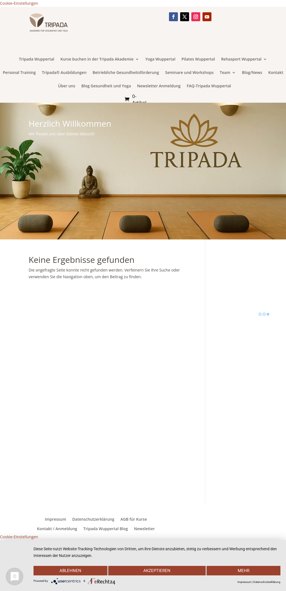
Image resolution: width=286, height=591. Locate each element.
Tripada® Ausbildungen (64, 73)
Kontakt (275, 73)
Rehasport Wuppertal (241, 59)
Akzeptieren (157, 570)
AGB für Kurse (133, 519)
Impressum (55, 519)
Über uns (66, 86)
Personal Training (19, 73)
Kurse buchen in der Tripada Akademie (97, 59)
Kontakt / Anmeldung (57, 528)
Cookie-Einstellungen (19, 3)
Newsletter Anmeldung (159, 86)
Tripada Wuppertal (36, 59)
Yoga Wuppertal (160, 59)
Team (225, 73)
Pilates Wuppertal (198, 59)
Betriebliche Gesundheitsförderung (126, 73)
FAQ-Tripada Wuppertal (209, 86)
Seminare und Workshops (189, 73)
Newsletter (144, 528)
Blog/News (252, 73)
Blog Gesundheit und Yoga (106, 86)
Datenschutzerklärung (93, 519)
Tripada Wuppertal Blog (105, 528)
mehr (244, 570)
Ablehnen (70, 570)
